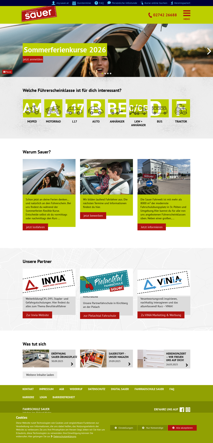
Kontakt (28, 404)
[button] (102, 73)
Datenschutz (98, 404)
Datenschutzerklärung (64, 436)
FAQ (174, 404)
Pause (7, 71)
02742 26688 (164, 14)
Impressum (47, 404)
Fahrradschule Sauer (151, 404)
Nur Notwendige (150, 428)
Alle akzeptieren (180, 427)
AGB (62, 404)
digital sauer (122, 404)
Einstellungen (121, 428)
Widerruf (77, 404)
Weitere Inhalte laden (40, 389)
